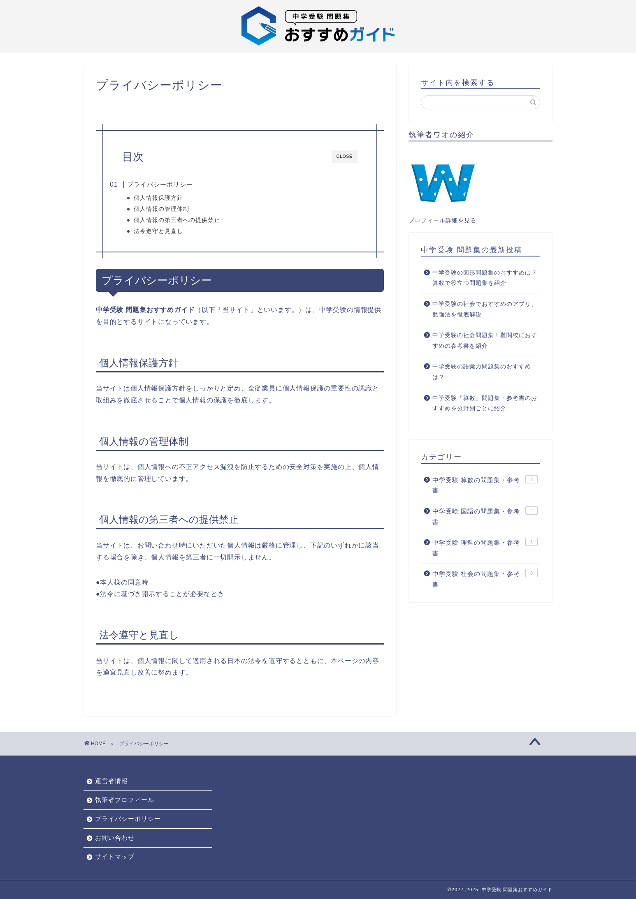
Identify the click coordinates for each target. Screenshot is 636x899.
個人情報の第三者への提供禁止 (190, 220)
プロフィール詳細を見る (442, 220)
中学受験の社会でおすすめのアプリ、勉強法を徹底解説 (484, 309)
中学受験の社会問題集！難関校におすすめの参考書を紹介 (484, 340)
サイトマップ (115, 856)
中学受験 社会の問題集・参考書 (485, 578)
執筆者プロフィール (124, 799)
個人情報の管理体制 (174, 209)
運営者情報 (111, 780)
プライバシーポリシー (174, 184)
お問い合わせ (115, 837)
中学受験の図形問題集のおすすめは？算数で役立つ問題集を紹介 (484, 278)
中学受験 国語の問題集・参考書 (485, 515)
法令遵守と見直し (171, 231)
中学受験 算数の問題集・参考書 (485, 484)
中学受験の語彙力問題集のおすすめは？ (481, 371)
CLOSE (345, 156)
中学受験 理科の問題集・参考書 (485, 547)
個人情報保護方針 (171, 198)
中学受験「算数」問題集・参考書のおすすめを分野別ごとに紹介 (484, 403)
